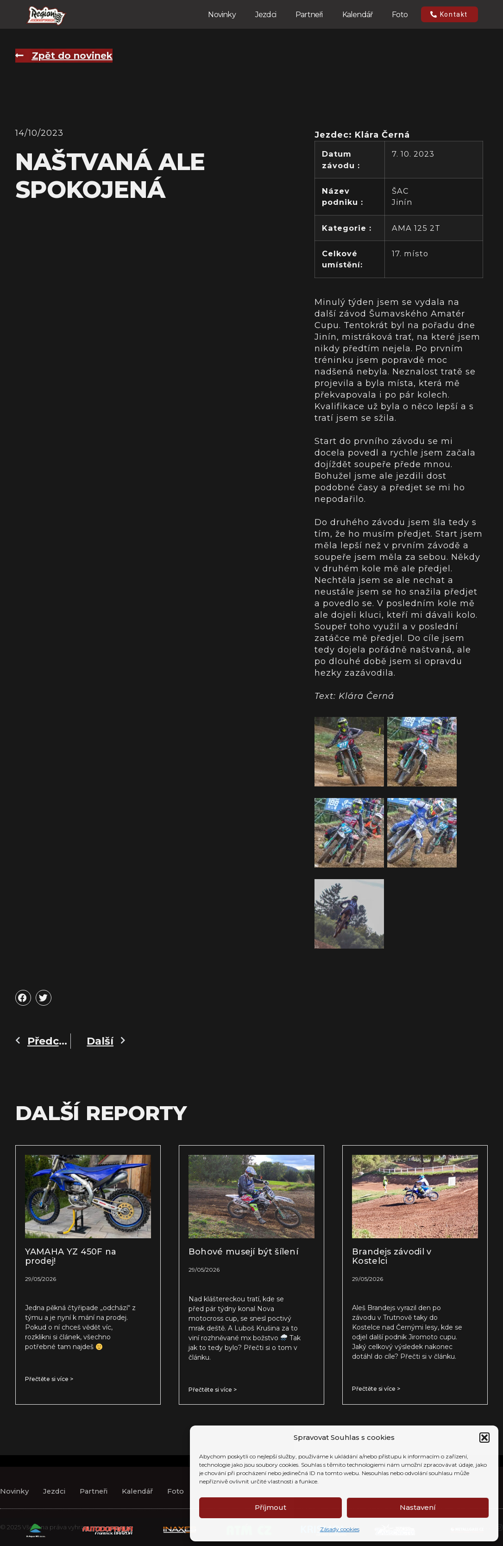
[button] (484, 1437)
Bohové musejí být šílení (243, 1252)
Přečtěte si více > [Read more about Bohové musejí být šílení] (213, 1389)
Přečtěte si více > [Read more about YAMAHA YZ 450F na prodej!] (49, 1378)
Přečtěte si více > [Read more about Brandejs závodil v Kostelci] (376, 1388)
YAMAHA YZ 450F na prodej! (71, 1256)
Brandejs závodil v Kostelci (391, 1256)
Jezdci (265, 14)
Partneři (309, 14)
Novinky (221, 14)
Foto (400, 14)
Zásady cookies (339, 1529)
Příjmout (270, 1507)
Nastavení (418, 1507)
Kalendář (357, 14)
